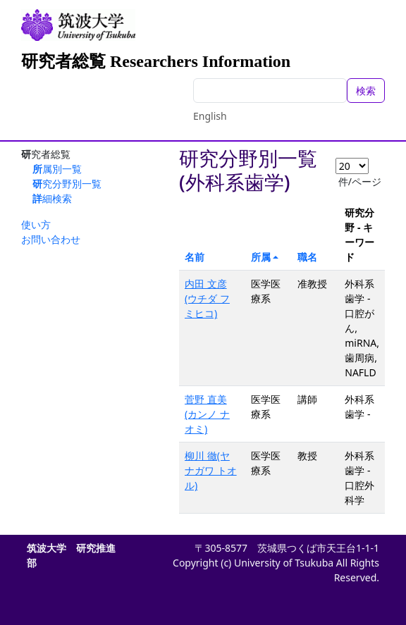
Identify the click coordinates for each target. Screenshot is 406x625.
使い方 (36, 224)
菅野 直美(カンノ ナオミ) (207, 413)
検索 (366, 90)
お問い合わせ (50, 239)
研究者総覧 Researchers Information (155, 61)
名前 (194, 257)
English (210, 116)
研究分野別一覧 (67, 183)
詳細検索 (52, 198)
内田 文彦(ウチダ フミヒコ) (207, 298)
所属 (261, 257)
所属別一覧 (57, 168)
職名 (307, 257)
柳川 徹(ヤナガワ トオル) (211, 470)
